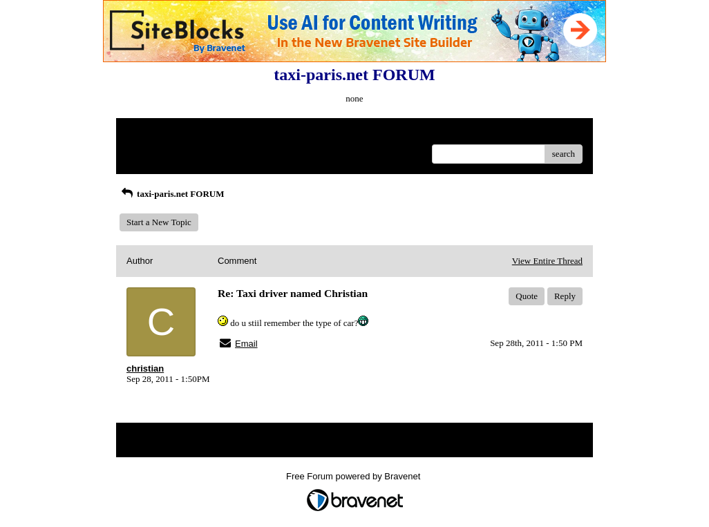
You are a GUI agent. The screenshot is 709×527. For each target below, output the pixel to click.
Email (246, 343)
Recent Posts (149, 149)
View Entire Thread (547, 261)
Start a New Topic (158, 222)
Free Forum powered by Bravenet (354, 476)
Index (212, 133)
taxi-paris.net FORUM (172, 194)
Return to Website (158, 133)
